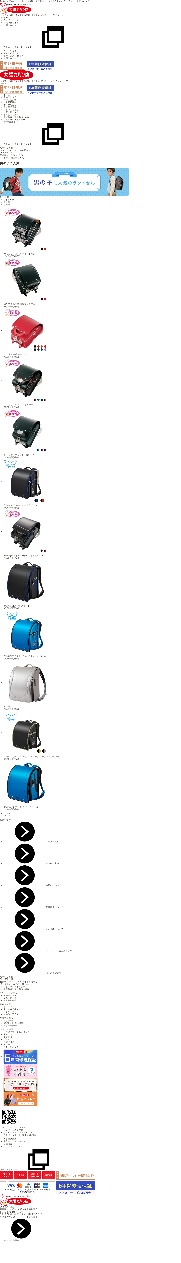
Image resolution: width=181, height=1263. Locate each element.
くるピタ (8, 1037)
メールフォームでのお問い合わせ (16, 984)
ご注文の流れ (31, 841)
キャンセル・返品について (38, 951)
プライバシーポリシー (14, 119)
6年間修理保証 (11, 122)
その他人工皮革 (11, 1014)
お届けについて (32, 885)
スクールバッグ (11, 1047)
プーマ (7, 1039)
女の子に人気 (10, 100)
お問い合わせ (10, 25)
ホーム (7, 17)
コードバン (9, 1007)
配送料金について (33, 907)
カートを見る (10, 51)
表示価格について (33, 929)
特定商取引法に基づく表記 (17, 117)
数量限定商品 (10, 102)
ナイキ (7, 1044)
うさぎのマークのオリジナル (18, 1032)
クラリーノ (9, 1012)
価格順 (7, 202)
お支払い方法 (31, 863)
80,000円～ (9, 1021)
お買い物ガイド (11, 22)
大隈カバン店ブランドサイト (39, 47)
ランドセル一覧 (11, 20)
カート (3, 83)
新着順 (7, 204)
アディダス (9, 1042)
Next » (7, 816)
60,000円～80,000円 (14, 1023)
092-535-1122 (7, 153)
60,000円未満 (10, 1025)
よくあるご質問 (11, 114)
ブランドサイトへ (30, 1169)
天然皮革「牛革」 (12, 1009)
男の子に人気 (10, 97)
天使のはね (9, 1034)
